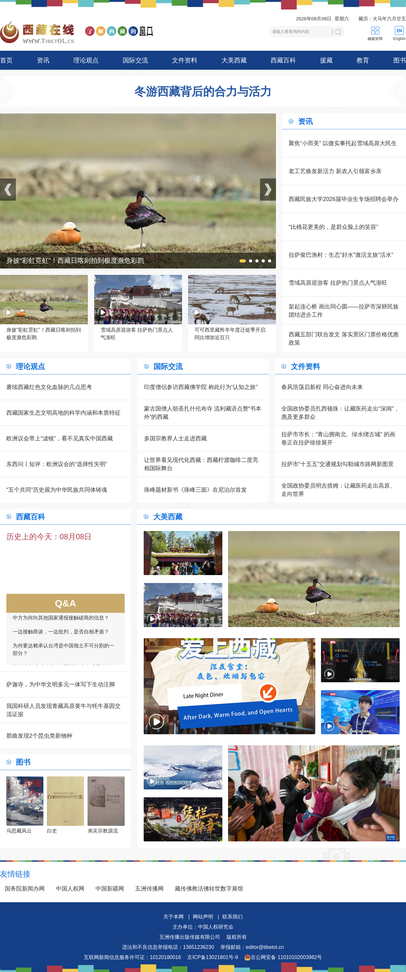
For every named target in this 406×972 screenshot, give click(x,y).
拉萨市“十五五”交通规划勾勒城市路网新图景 (337, 464)
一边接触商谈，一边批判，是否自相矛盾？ (61, 637)
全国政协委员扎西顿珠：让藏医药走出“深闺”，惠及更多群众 (340, 412)
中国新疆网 (109, 888)
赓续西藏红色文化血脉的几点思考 (49, 387)
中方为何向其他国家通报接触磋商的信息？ (61, 623)
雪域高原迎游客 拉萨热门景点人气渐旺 (338, 283)
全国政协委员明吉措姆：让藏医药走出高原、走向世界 (338, 490)
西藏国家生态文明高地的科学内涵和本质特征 (63, 413)
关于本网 (173, 916)
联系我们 (232, 916)
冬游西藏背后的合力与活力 (203, 92)
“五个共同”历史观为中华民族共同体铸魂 (56, 490)
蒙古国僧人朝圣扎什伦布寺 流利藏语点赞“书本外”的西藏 (203, 412)
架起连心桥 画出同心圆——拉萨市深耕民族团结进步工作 (344, 310)
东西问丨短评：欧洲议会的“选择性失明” (56, 464)
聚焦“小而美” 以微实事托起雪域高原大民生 (343, 143)
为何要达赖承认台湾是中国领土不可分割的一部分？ (63, 654)
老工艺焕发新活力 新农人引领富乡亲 (335, 171)
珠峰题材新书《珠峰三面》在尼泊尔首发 (195, 490)
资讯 (43, 60)
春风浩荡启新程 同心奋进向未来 (322, 387)
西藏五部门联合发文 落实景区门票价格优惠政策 (344, 338)
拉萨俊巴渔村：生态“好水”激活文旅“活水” (341, 255)
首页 (6, 60)
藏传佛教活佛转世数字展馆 (209, 888)
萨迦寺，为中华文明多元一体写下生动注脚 (60, 684)
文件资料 (184, 60)
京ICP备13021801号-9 (212, 957)
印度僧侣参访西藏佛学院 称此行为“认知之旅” (201, 387)
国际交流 (135, 60)
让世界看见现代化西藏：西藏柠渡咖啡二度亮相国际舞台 (201, 464)
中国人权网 (70, 888)
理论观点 (86, 60)
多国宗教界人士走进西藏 (175, 438)
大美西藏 (234, 60)
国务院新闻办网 (25, 888)
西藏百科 (283, 60)
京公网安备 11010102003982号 (283, 957)
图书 (399, 60)
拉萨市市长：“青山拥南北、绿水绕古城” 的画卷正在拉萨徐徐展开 (338, 438)
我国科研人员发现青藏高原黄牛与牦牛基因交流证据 (63, 710)
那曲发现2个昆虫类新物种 (39, 736)
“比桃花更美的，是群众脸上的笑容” (333, 227)
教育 (363, 60)
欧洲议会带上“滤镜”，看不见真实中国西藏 (59, 438)
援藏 (326, 60)
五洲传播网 (149, 888)
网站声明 (203, 916)
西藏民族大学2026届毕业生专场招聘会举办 (343, 199)
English (399, 38)
